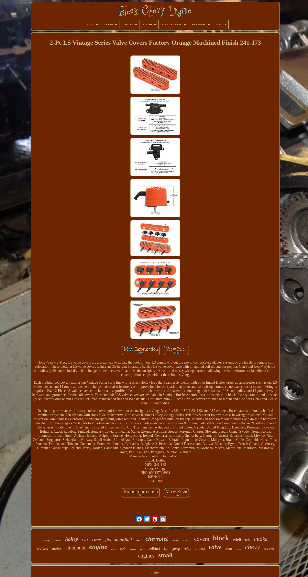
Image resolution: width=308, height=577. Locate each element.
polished (154, 548)
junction (133, 549)
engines (146, 556)
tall (166, 548)
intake (260, 539)
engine (98, 546)
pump (176, 548)
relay (187, 548)
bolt (123, 548)
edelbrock (241, 539)
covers (201, 539)
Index (155, 572)
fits (108, 539)
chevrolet (157, 538)
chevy (252, 546)
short (229, 548)
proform (42, 548)
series (113, 549)
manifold (123, 539)
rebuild (186, 540)
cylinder (57, 540)
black (85, 540)
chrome (175, 540)
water (238, 549)
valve (215, 547)
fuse (142, 548)
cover (96, 539)
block (221, 538)
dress (139, 540)
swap (46, 540)
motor (56, 548)
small (165, 555)
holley (71, 539)
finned (200, 548)
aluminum (75, 547)
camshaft (269, 548)
